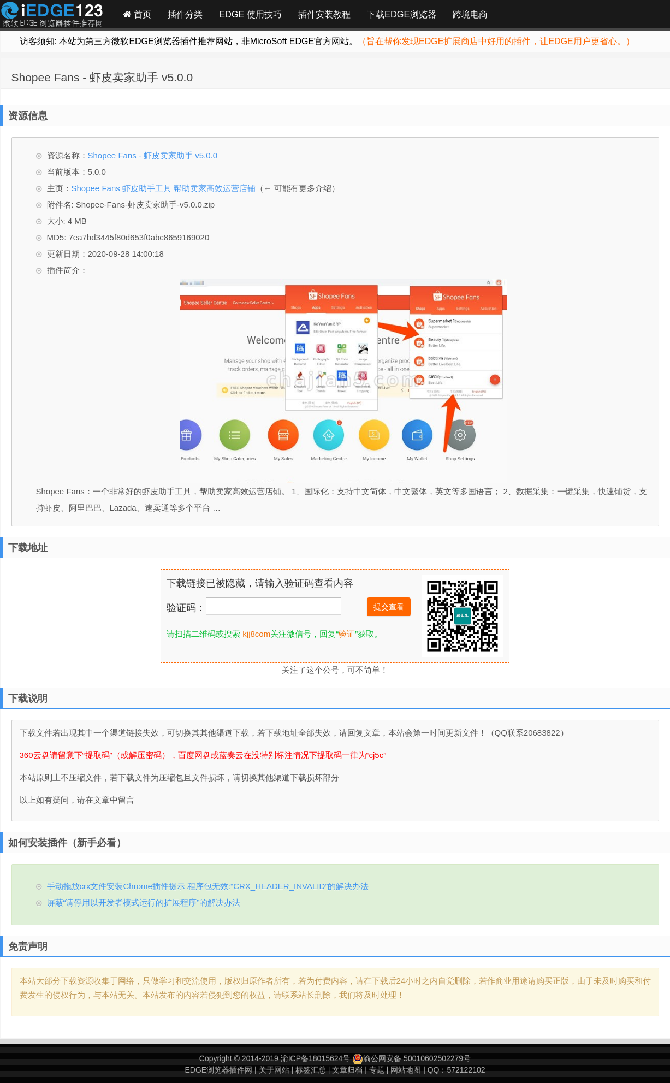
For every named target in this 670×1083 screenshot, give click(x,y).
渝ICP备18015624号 (316, 1058)
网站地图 (405, 1070)
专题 (376, 1070)
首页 (137, 14)
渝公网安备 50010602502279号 (411, 1058)
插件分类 (185, 14)
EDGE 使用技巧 (250, 14)
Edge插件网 (52, 16)
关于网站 (274, 1070)
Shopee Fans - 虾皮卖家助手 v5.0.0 (102, 77)
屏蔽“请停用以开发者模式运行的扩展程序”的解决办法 (144, 902)
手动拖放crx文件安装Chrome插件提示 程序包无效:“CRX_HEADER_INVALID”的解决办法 (208, 886)
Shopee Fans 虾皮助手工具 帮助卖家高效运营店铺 (164, 188)
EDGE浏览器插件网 (218, 1070)
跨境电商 (470, 14)
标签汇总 (310, 1070)
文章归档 (347, 1070)
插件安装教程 (324, 14)
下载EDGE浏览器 (401, 14)
